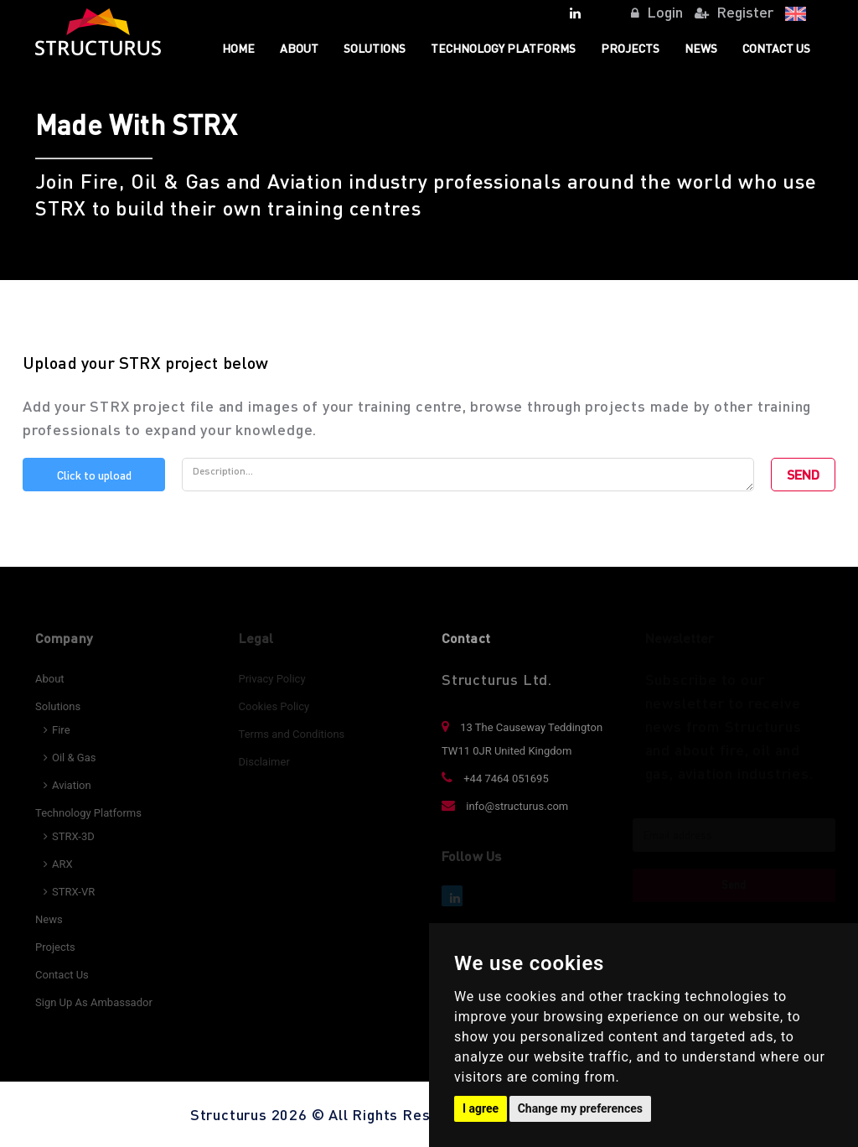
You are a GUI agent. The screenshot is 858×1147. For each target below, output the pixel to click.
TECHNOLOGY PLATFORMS (503, 47)
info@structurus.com (505, 806)
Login (657, 11)
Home (238, 47)
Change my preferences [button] (580, 1108)
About (299, 47)
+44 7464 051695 (495, 778)
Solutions (375, 47)
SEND (803, 474)
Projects (630, 47)
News (701, 47)
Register (734, 11)
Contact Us (776, 47)
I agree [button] (481, 1108)
